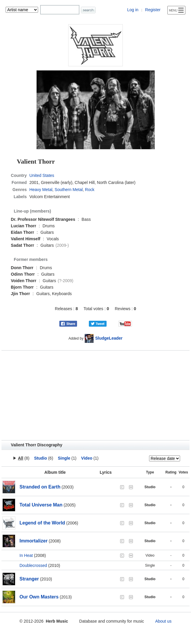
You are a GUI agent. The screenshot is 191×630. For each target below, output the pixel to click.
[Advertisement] (95, 395)
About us (163, 621)
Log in (132, 9)
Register (153, 9)
